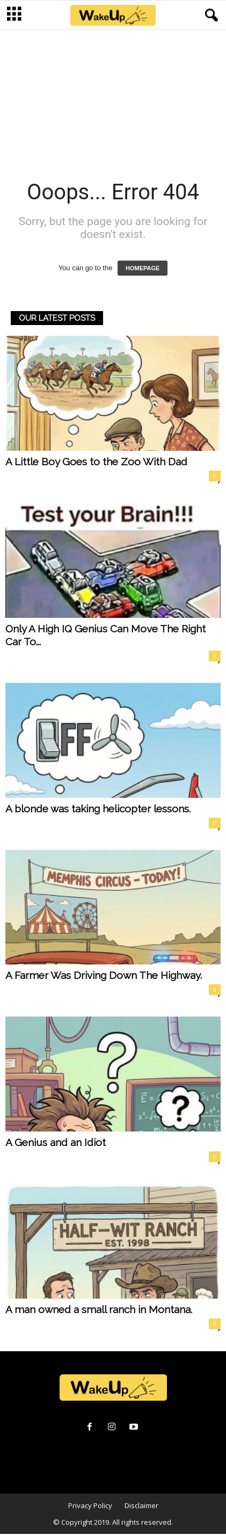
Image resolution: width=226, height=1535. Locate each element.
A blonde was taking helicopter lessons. (98, 810)
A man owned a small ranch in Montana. (98, 1310)
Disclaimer (141, 1506)
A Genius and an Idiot (55, 1143)
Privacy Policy (90, 1506)
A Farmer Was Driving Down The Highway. (103, 976)
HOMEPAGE (142, 269)
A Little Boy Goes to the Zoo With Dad (96, 463)
